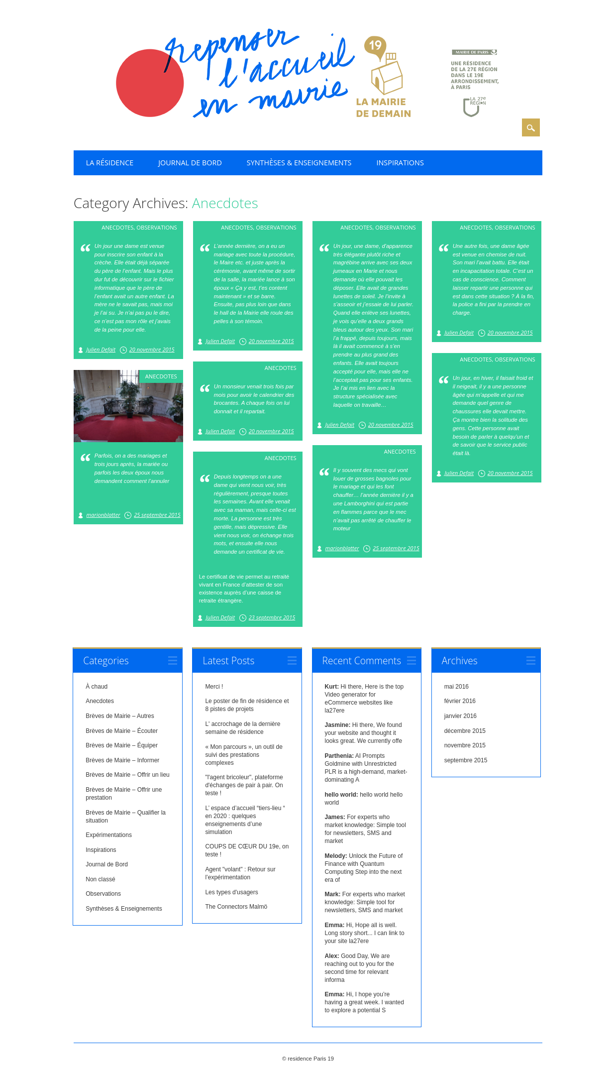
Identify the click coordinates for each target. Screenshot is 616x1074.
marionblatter (103, 514)
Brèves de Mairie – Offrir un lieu (128, 774)
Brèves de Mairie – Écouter (122, 730)
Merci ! (214, 686)
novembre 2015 (465, 745)
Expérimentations (109, 835)
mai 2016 (456, 686)
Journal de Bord (190, 162)
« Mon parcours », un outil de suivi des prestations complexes (243, 754)
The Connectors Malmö (236, 906)
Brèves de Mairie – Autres (120, 716)
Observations (156, 227)
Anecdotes (117, 227)
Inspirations (400, 162)
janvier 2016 (460, 716)
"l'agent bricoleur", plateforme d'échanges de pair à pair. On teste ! (244, 785)
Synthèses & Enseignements (299, 162)
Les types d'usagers (231, 892)
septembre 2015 (466, 760)
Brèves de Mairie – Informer (122, 760)
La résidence (109, 162)
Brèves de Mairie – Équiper (122, 745)
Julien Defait (101, 349)
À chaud (96, 686)
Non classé (100, 879)
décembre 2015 (465, 730)
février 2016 (460, 701)
